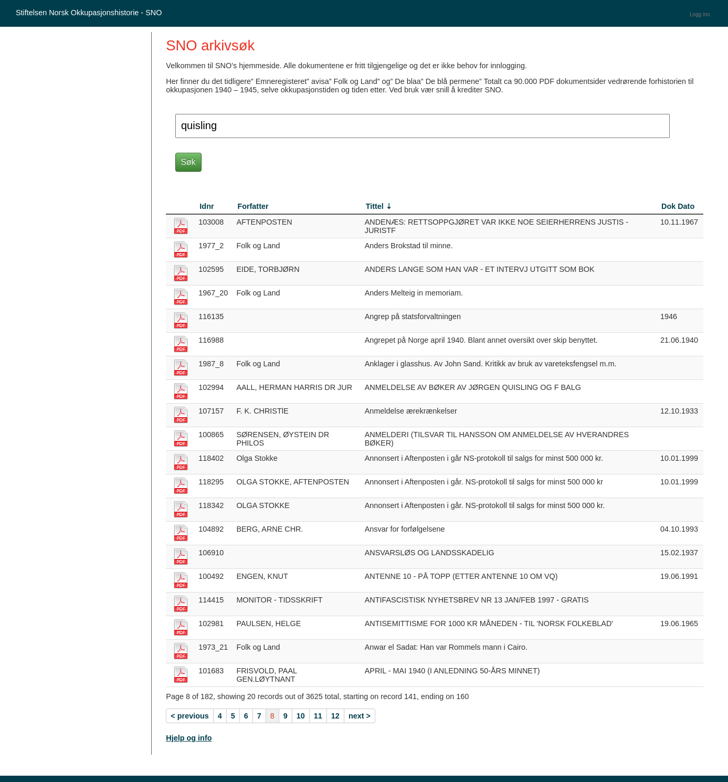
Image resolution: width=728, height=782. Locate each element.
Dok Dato (677, 206)
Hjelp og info (189, 738)
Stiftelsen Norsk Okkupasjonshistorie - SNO (89, 12)
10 (301, 716)
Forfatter (252, 206)
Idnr (206, 206)
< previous (189, 716)
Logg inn (700, 14)
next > (360, 716)
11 (318, 716)
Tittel (375, 206)
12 (335, 716)
